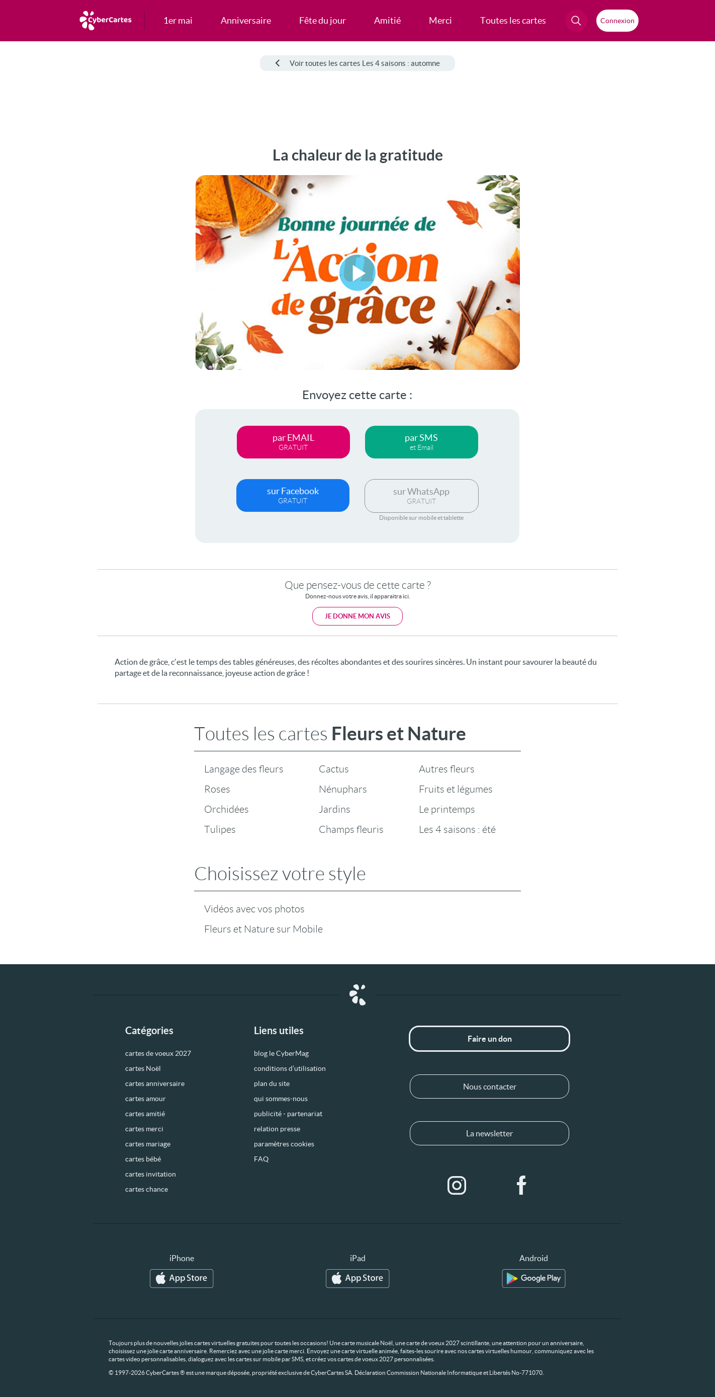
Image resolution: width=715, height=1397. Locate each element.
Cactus (334, 768)
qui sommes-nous (281, 1099)
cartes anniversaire (155, 1083)
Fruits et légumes (456, 789)
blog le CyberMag (281, 1053)
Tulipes (220, 829)
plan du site (272, 1083)
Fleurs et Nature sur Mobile (263, 929)
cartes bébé (143, 1159)
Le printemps (447, 809)
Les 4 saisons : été (457, 829)
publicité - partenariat (288, 1114)
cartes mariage (147, 1144)
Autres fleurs (447, 768)
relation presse (277, 1129)
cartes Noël (143, 1068)
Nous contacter (489, 1086)
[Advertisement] (83, 297)
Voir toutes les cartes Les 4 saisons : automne (357, 63)
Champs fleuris (351, 829)
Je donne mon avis (357, 616)
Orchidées (226, 809)
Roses (217, 789)
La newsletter (489, 1133)
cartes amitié (145, 1114)
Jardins (334, 809)
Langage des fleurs (244, 768)
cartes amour (145, 1099)
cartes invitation (150, 1174)
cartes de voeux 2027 (158, 1053)
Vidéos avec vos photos (254, 908)
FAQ (261, 1159)
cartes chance (146, 1189)
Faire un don (490, 1038)
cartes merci (144, 1129)
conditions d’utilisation (290, 1068)
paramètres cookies (284, 1144)
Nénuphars (343, 789)
